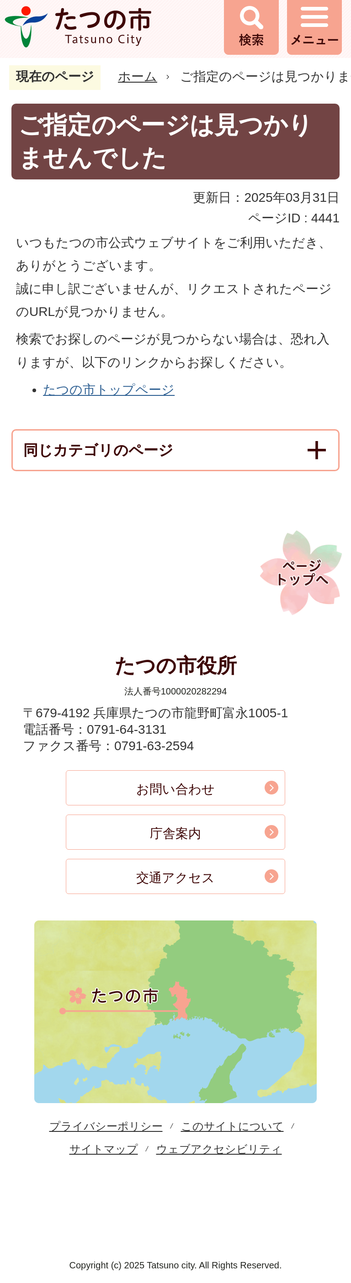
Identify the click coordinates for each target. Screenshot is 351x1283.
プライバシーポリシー (106, 1126)
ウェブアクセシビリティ (219, 1149)
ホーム (137, 76)
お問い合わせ (175, 789)
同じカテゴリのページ (98, 450)
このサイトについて (232, 1126)
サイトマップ (103, 1149)
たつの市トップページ (109, 390)
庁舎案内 (175, 833)
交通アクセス (175, 878)
